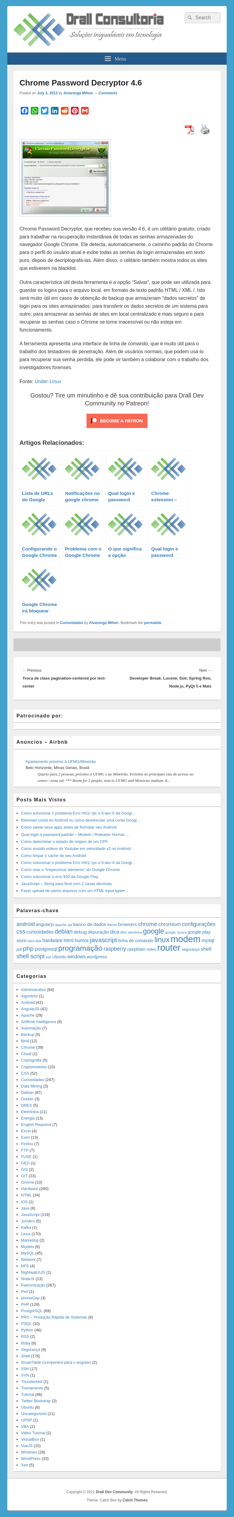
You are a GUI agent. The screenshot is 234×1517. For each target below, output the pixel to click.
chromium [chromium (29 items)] (169, 924)
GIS (24, 1169)
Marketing (29, 1240)
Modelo (27, 1246)
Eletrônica (30, 1111)
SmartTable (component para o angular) (56, 1362)
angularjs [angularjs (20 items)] (45, 924)
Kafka (26, 1227)
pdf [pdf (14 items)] (19, 949)
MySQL (27, 1253)
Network (28, 1259)
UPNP (26, 1420)
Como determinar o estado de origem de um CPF (64, 841)
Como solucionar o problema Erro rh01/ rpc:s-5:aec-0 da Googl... (78, 813)
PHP (25, 1304)
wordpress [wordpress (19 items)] (97, 956)
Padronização (33, 1285)
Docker (27, 1099)
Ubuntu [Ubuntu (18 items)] (59, 956)
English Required (36, 1124)
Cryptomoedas (34, 1067)
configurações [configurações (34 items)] (198, 924)
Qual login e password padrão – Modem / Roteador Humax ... (75, 834)
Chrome (28, 1047)
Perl (24, 1291)
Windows (29, 1452)
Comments (108, 93)
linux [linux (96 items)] (162, 939)
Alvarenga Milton (78, 93)
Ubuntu (27, 1407)
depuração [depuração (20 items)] (98, 932)
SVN (25, 1375)
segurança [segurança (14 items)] (191, 949)
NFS (25, 1266)
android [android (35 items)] (25, 924)
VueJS (27, 1445)
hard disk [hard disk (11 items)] (34, 941)
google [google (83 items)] (153, 931)
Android (28, 1002)
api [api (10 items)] (70, 925)
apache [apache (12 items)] (61, 925)
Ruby (25, 1343)
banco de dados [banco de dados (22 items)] (89, 924)
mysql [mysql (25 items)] (208, 940)
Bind (25, 1041)
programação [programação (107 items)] (80, 948)
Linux (25, 1234)
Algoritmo (29, 996)
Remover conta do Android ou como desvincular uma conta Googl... (80, 820)
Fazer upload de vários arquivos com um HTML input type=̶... (74, 890)
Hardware (29, 1188)
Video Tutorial (33, 1433)
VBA (25, 1426)
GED (25, 1163)
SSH (25, 1368)
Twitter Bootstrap (36, 1401)
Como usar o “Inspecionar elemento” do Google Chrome (70, 869)
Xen (24, 1465)
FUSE (26, 1156)
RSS (25, 1336)
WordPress (31, 1458)
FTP (25, 1150)
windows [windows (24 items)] (76, 956)
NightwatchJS (33, 1272)
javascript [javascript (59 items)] (103, 939)
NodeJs (27, 1278)
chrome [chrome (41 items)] (147, 924)
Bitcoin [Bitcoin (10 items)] (112, 925)
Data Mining (31, 1086)
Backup (27, 1034)
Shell (25, 1356)
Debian (27, 1092)
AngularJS (30, 1009)
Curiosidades (71, 623)
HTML (26, 1195)
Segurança (30, 1349)
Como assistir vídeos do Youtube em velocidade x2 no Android (76, 848)
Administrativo (33, 989)
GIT (24, 1176)
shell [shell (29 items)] (206, 949)
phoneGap (30, 1298)
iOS (24, 1201)
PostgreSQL (32, 1310)
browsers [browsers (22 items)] (127, 924)
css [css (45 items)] (20, 931)
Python (27, 1330)
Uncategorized (34, 1413)
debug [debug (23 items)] (80, 932)
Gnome (27, 1182)
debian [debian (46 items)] (64, 931)
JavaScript (30, 1214)
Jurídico (28, 1221)
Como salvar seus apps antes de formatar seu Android (69, 827)
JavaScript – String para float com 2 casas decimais (66, 883)
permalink (152, 623)
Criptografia (31, 1060)
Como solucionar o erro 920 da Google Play (59, 876)
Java (25, 1208)
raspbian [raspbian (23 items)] (136, 949)
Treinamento (32, 1388)
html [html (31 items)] (69, 940)
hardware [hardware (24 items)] (52, 940)
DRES (26, 1105)
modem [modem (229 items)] (185, 939)
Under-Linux (48, 381)
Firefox (27, 1143)
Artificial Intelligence (38, 1021)
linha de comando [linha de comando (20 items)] (135, 940)
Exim (25, 1137)
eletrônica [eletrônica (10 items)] (135, 932)
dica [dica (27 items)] (114, 932)
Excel (26, 1131)
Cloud (26, 1053)
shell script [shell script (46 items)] (30, 956)
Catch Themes (134, 1500)
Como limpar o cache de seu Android (53, 855)
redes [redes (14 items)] (151, 949)
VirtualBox (30, 1439)
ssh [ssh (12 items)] (48, 957)
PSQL (26, 1323)
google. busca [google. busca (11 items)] (175, 932)
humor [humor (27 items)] (82, 940)
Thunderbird (31, 1381)
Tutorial (27, 1394)
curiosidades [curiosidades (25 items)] (40, 932)
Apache (27, 1015)
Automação (31, 1028)
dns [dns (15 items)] (123, 932)
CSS (25, 1073)
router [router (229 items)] (169, 947)
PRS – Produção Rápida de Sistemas (54, 1317)
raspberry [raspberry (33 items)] (115, 949)
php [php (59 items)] (28, 948)
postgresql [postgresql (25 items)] (46, 949)
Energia (28, 1118)
